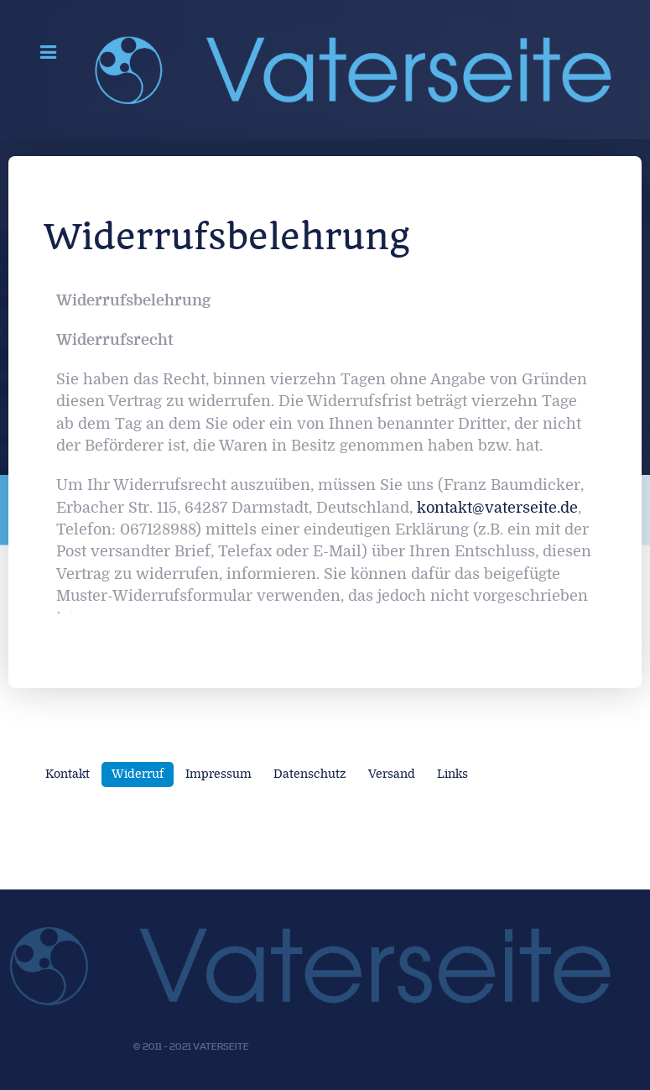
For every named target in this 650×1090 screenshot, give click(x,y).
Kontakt (67, 774)
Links (452, 774)
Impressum (218, 774)
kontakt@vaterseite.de (497, 508)
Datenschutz (309, 774)
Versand (391, 774)
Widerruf (138, 774)
